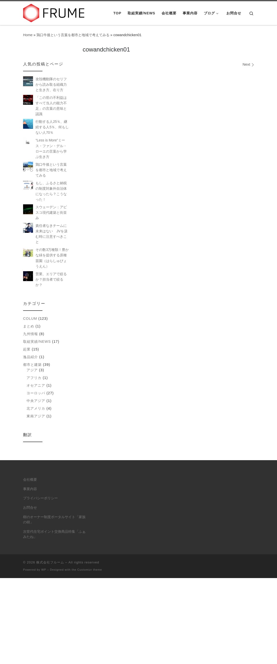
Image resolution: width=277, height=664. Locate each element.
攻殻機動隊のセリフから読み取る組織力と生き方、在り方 (51, 84)
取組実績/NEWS (37, 342)
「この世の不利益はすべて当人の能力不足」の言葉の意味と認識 (51, 106)
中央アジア (36, 401)
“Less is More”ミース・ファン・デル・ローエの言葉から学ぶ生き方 (51, 148)
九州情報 (30, 334)
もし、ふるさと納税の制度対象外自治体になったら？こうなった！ (51, 191)
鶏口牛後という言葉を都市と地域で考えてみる (72, 35)
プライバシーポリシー (40, 498)
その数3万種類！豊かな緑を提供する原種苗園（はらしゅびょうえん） (52, 258)
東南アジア (36, 416)
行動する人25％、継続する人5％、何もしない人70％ (52, 127)
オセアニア (36, 385)
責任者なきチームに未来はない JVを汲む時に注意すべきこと (51, 234)
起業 (27, 349)
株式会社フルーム (50, 562)
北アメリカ (36, 408)
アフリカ (34, 378)
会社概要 (30, 479)
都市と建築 (32, 365)
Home (28, 35)
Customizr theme (89, 569)
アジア (32, 370)
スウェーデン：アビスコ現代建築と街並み (51, 212)
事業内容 (30, 489)
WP (43, 569)
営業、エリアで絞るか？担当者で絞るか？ (51, 279)
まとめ (28, 326)
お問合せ (30, 507)
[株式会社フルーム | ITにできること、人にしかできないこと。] (54, 12)
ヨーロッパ (36, 393)
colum (30, 318)
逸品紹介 (30, 357)
